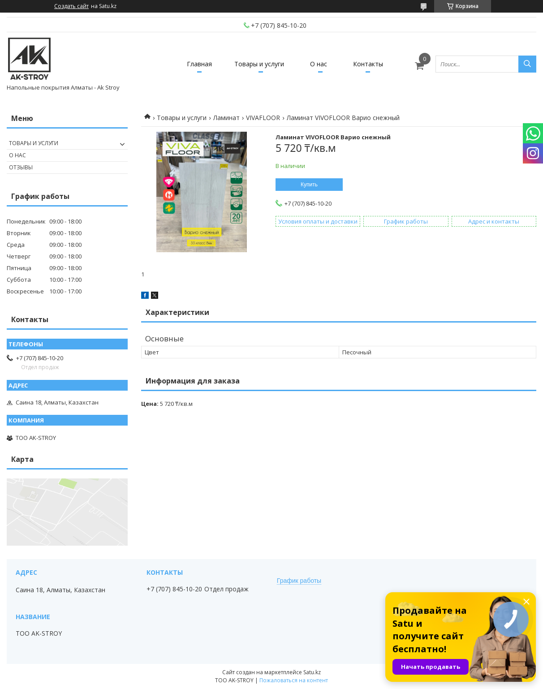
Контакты (368, 64)
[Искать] (527, 64)
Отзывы (21, 167)
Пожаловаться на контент (293, 680)
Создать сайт (71, 6)
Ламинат (226, 117)
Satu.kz (312, 672)
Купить (309, 184)
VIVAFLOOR (263, 117)
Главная (199, 64)
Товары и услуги (259, 64)
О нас (318, 64)
